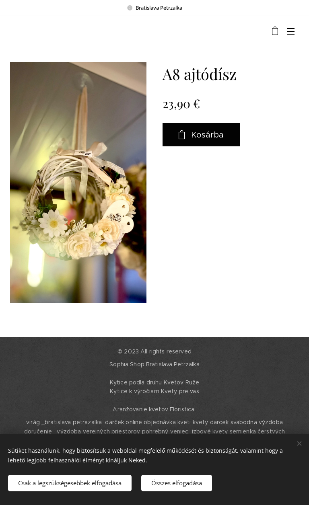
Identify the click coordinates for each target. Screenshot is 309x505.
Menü (291, 31)
